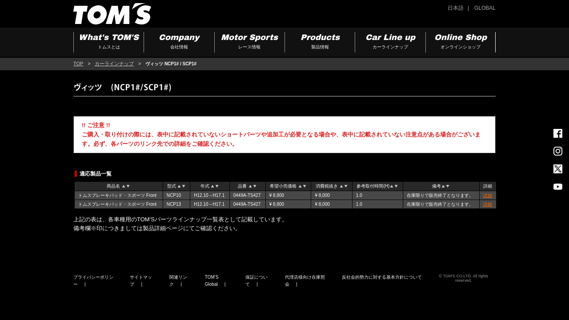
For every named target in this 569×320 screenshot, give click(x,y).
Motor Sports (249, 42)
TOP (78, 63)
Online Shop (460, 42)
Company (178, 42)
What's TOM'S (108, 42)
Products (319, 42)
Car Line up (390, 42)
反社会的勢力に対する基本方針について (382, 277)
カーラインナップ (114, 63)
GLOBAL (485, 8)
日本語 (456, 8)
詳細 (487, 195)
